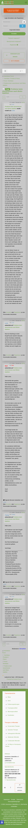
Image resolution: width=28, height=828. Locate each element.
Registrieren (14, 44)
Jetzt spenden (14, 61)
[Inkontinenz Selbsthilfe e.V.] (7, 2)
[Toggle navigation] (5, 70)
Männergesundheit (13, 711)
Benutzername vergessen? (14, 41)
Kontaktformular (10, 762)
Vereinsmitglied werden (13, 55)
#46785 (23, 594)
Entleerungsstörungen (13, 704)
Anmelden (14, 33)
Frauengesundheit (12, 708)
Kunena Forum (17, 679)
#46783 (23, 363)
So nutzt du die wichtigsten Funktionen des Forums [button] (13, 10)
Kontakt (13, 799)
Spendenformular (10, 780)
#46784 (23, 512)
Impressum (7, 799)
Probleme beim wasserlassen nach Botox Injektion (13, 327)
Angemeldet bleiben (14, 29)
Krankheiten (11, 715)
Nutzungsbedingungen (14, 801)
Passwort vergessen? (14, 38)
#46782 (23, 320)
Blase (9, 697)
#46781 (23, 102)
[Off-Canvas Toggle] (26, 2)
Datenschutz (20, 799)
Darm (9, 700)
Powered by (10, 679)
